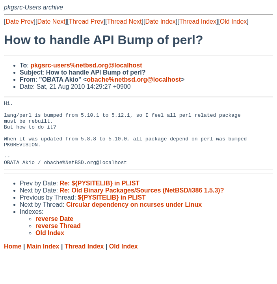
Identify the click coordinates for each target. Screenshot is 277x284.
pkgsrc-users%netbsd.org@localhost (86, 65)
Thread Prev (86, 21)
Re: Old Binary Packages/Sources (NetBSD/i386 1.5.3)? (141, 203)
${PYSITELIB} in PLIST (111, 210)
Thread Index (197, 21)
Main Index (43, 259)
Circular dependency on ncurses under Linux (134, 217)
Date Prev (19, 21)
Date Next (51, 21)
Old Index (233, 21)
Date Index (160, 21)
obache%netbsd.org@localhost (134, 79)
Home (12, 259)
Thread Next (124, 21)
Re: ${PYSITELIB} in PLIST (99, 196)
